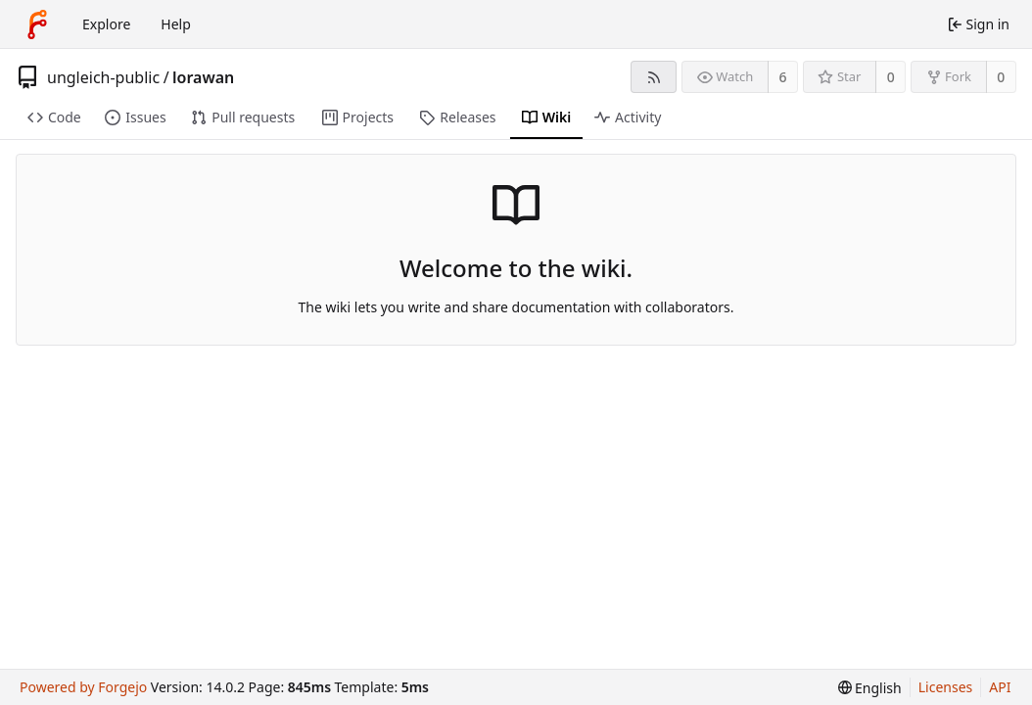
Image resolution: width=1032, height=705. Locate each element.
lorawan (203, 77)
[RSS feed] (654, 77)
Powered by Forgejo (83, 687)
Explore (106, 24)
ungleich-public (103, 77)
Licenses (945, 687)
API (999, 687)
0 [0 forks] (1001, 77)
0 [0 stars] (891, 77)
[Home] (37, 24)
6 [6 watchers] (783, 77)
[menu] (870, 688)
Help (176, 24)
